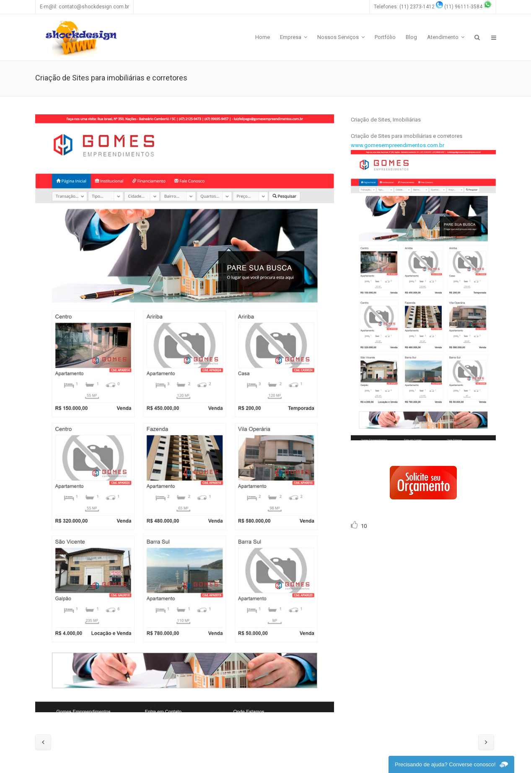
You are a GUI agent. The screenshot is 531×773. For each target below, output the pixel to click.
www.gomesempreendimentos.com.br (397, 145)
